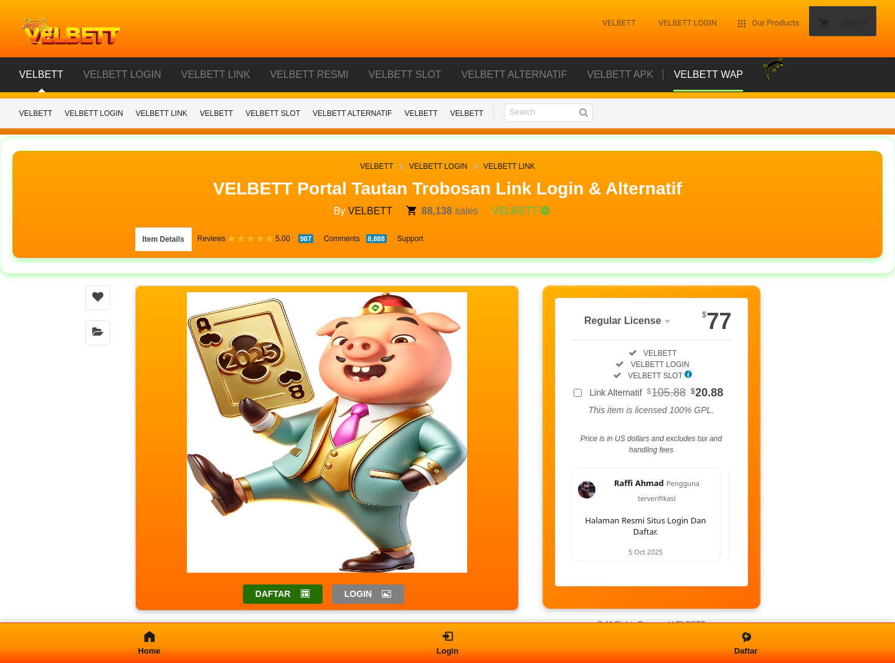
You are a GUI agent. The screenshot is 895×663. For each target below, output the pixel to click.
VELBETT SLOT (272, 113)
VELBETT (35, 113)
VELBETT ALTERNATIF (352, 113)
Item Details (163, 235)
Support (410, 235)
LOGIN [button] (358, 586)
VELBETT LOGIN (94, 113)
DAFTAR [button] (273, 586)
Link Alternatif (657, 384)
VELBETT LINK (161, 113)
